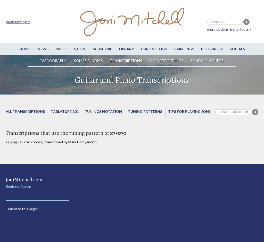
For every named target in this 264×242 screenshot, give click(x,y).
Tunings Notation (103, 111)
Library (126, 49)
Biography (212, 49)
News (43, 49)
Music (61, 49)
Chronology (154, 49)
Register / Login (18, 186)
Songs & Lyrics (88, 60)
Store (80, 49)
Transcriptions (126, 60)
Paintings (184, 49)
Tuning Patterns (145, 111)
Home (25, 49)
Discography (53, 60)
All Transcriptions (25, 111)
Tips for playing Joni (189, 111)
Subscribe (102, 49)
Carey (13, 142)
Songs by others (207, 60)
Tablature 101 (65, 111)
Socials (237, 49)
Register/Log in (18, 22)
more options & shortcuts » (229, 29)
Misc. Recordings (166, 60)
